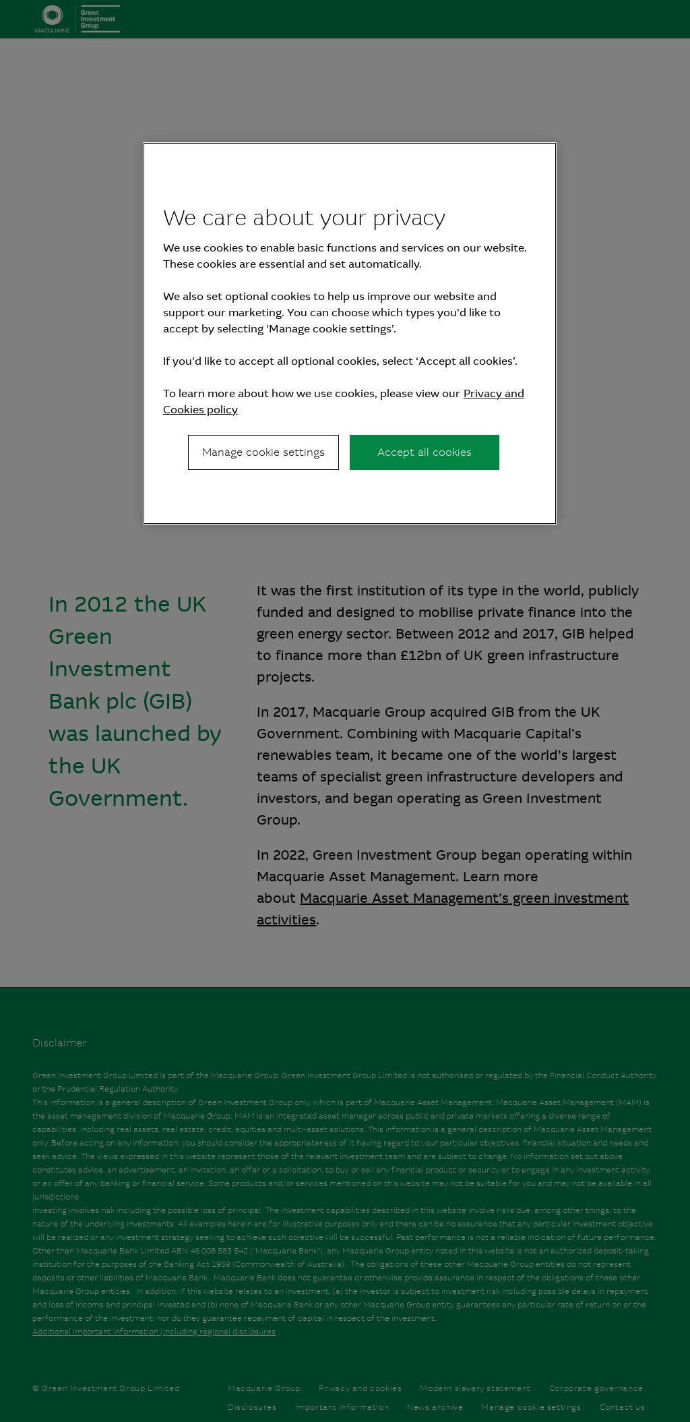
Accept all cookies (424, 452)
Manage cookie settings (263, 452)
